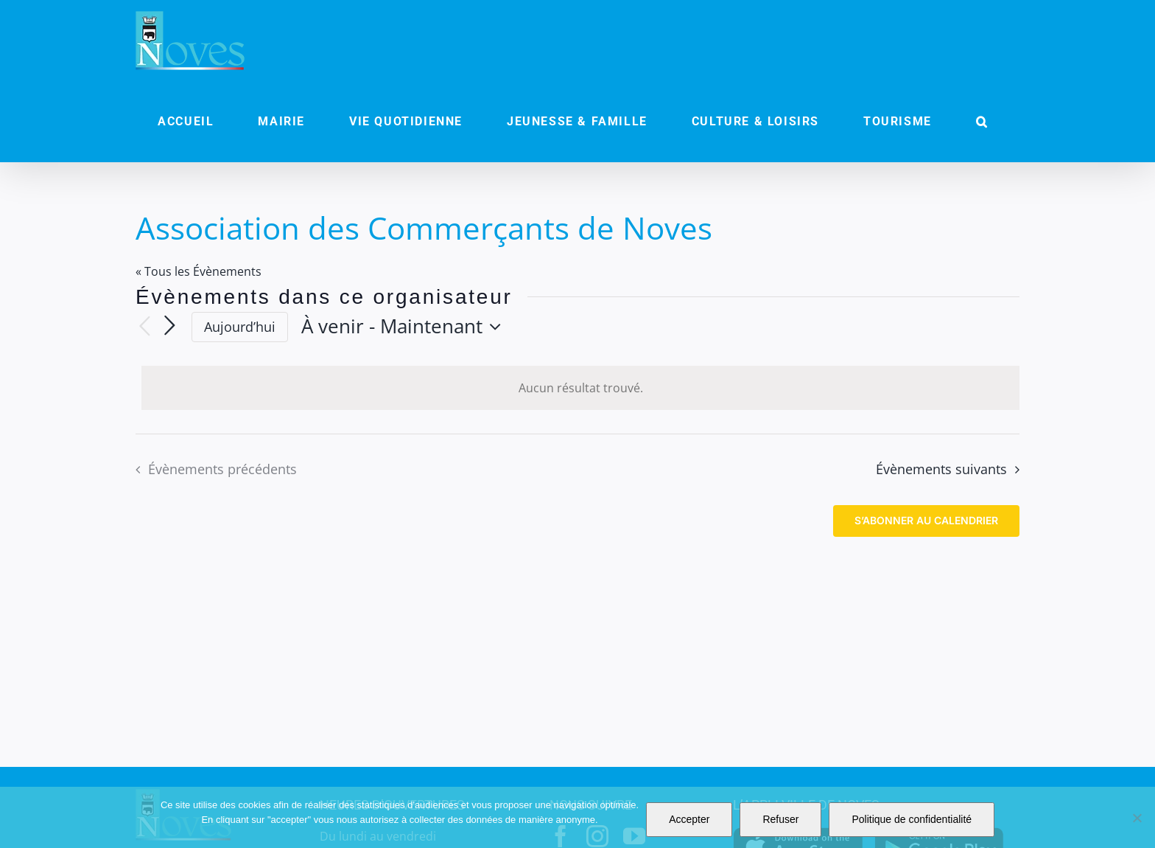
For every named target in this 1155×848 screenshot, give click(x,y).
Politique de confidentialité (912, 819)
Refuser (780, 819)
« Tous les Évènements (198, 271)
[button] (982, 121)
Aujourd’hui (239, 327)
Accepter (689, 819)
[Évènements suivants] (169, 327)
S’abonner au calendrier (926, 520)
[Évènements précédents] (144, 327)
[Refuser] (1136, 817)
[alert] (580, 388)
